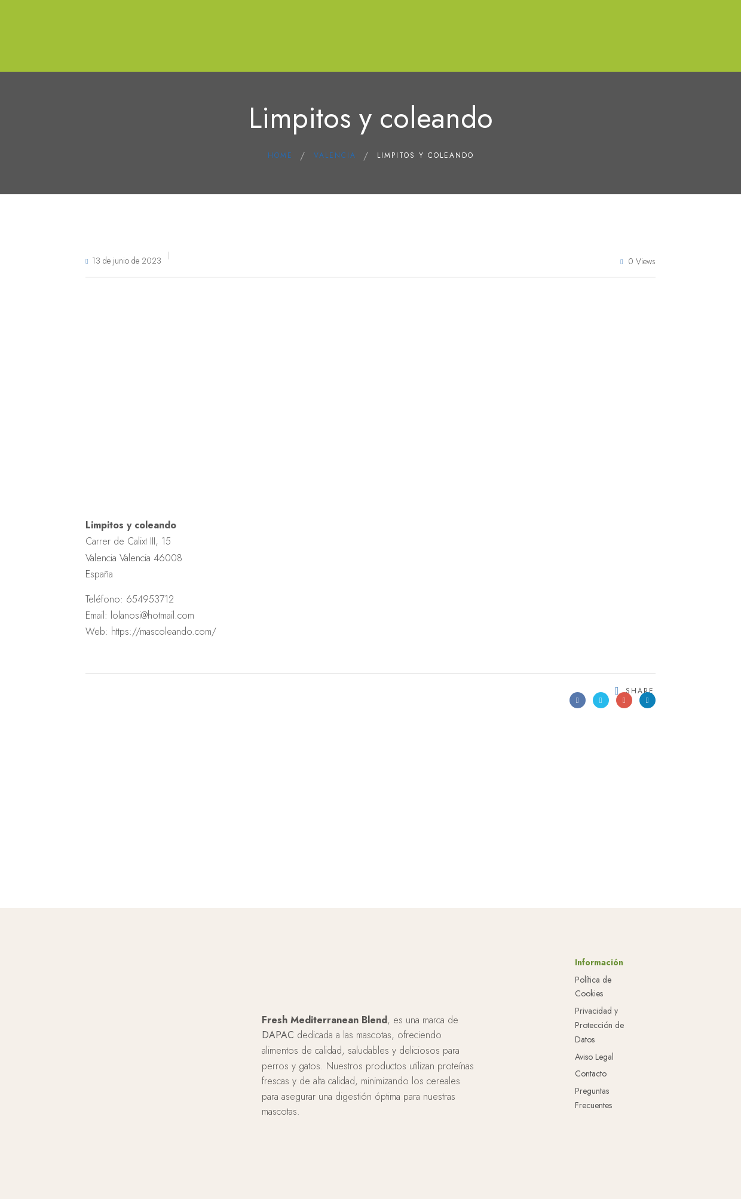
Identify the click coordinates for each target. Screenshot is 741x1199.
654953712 (150, 599)
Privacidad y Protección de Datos (599, 1025)
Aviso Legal (594, 1057)
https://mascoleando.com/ (163, 631)
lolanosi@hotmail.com (152, 615)
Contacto (591, 1073)
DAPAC (278, 1035)
